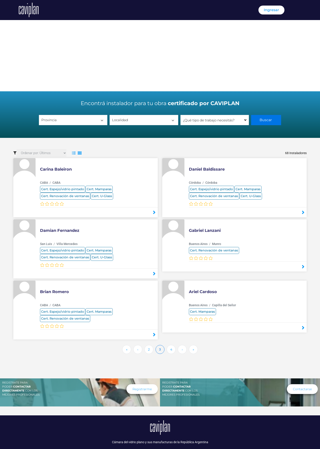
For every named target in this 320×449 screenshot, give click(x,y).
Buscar (266, 120)
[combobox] (214, 120)
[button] (302, 389)
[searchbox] (214, 120)
